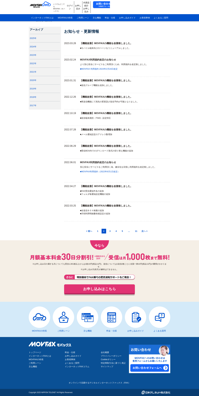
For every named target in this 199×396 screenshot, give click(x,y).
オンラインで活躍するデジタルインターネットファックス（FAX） (99, 383)
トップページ (35, 352)
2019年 (34, 93)
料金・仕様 (110, 13)
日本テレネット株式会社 (156, 392)
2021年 (34, 76)
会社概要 (105, 352)
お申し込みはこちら (99, 289)
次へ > (144, 231)
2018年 (34, 101)
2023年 (34, 59)
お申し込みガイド (127, 13)
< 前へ (89, 231)
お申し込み (111, 5)
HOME (31, 21)
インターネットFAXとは (42, 13)
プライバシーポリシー (111, 356)
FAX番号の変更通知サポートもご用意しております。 (99, 277)
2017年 (34, 110)
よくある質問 (159, 331)
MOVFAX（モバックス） (42, 5)
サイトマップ (107, 366)
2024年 (34, 51)
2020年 (34, 84)
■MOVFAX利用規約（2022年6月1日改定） (100, 171)
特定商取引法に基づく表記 (113, 363)
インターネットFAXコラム (77, 366)
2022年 (34, 68)
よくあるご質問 (161, 13)
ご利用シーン (83, 13)
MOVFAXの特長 (65, 13)
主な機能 (97, 13)
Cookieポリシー (108, 359)
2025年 (34, 42)
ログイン (97, 5)
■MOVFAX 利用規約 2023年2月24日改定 (99, 69)
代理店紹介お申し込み (125, 4)
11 (136, 231)
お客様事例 (145, 13)
